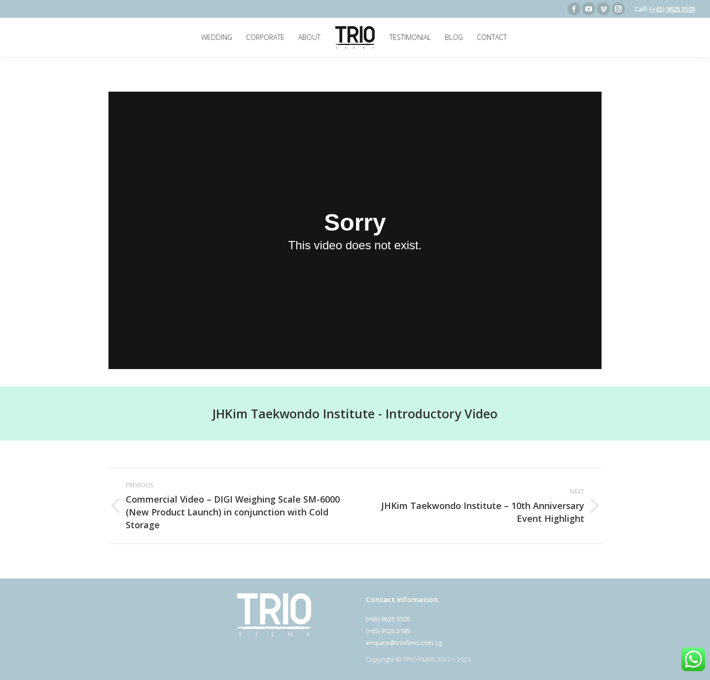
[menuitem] (216, 37)
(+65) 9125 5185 (388, 630)
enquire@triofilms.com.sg (404, 642)
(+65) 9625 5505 (672, 8)
